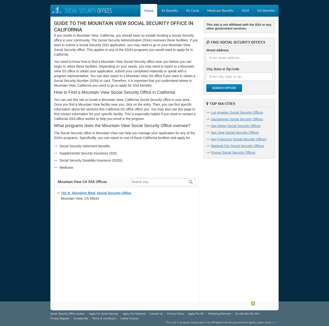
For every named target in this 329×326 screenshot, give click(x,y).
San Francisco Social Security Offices (238, 139)
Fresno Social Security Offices (233, 152)
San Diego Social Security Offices (236, 126)
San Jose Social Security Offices (235, 132)
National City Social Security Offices (237, 146)
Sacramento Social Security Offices (237, 119)
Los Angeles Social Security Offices (237, 112)
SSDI (245, 11)
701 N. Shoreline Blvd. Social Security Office (96, 193)
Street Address (217, 50)
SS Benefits (169, 11)
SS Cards (192, 11)
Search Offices (224, 88)
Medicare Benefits (220, 11)
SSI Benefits (266, 11)
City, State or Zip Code (222, 69)
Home (148, 11)
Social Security (82, 11)
